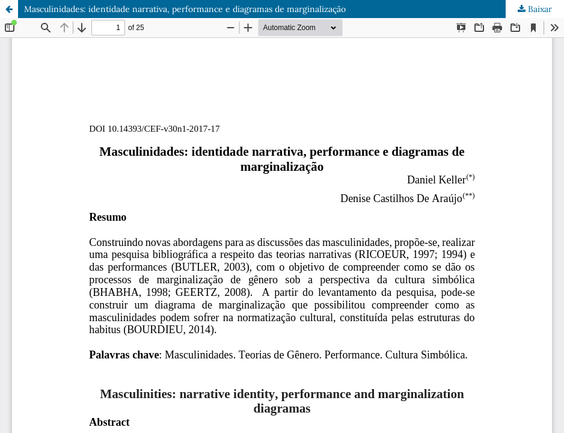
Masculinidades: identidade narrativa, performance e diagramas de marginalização (185, 9)
